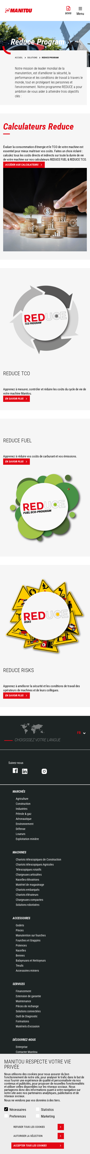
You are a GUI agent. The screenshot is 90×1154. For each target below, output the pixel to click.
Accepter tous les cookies (38, 1145)
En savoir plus (17, 399)
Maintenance (23, 1001)
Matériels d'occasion (28, 1026)
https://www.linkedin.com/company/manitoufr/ (27, 770)
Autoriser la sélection (38, 1136)
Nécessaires (17, 1110)
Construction (23, 803)
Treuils (19, 965)
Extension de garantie (28, 996)
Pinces (20, 930)
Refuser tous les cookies (38, 1127)
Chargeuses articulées (29, 874)
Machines (19, 852)
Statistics (47, 1110)
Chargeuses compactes (29, 899)
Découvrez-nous (24, 1040)
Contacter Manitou (26, 1052)
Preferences (17, 1116)
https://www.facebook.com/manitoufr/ (13, 770)
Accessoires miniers (27, 970)
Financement (23, 991)
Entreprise (22, 1047)
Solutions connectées (28, 1011)
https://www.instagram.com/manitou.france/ (47, 770)
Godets (20, 925)
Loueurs (20, 834)
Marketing (48, 1116)
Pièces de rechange (27, 1006)
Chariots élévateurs (27, 894)
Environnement (24, 824)
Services (19, 984)
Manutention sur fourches (31, 935)
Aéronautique (24, 818)
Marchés (19, 791)
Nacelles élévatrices (27, 879)
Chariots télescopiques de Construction (38, 859)
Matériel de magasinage (30, 884)
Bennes (20, 955)
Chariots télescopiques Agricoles (35, 864)
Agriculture (22, 798)
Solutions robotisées (27, 904)
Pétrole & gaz (23, 813)
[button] (80, 10)
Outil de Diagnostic (26, 1016)
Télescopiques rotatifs (28, 869)
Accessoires (21, 918)
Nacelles (21, 950)
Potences (21, 945)
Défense (20, 829)
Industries (21, 808)
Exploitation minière (27, 839)
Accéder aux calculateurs (25, 165)
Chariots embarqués (27, 889)
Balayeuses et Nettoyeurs (31, 960)
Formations (22, 1021)
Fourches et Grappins (28, 940)
